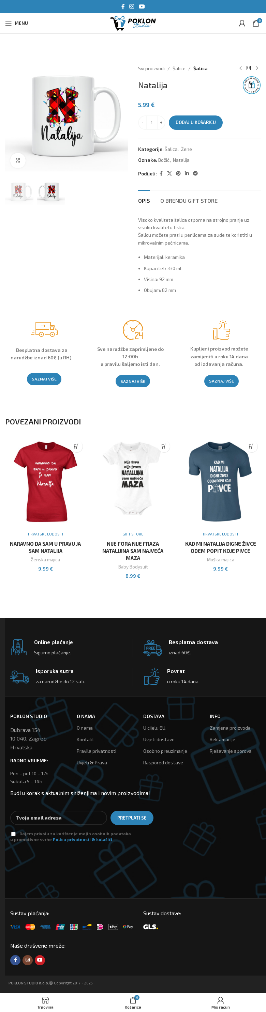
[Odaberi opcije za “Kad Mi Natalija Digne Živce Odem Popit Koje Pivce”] (251, 446)
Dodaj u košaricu (196, 122)
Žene (186, 149)
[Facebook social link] (123, 6)
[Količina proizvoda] (152, 122)
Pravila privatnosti (96, 751)
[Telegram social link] (195, 173)
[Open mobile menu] (16, 23)
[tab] (144, 199)
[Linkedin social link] (187, 173)
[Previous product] (240, 68)
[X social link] (169, 173)
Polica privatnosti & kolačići (82, 839)
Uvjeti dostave (159, 739)
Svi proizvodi (151, 68)
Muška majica (220, 559)
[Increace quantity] (161, 122)
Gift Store (132, 534)
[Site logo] (133, 22)
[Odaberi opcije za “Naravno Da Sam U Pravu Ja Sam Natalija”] (77, 446)
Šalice (179, 68)
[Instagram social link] (131, 6)
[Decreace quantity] (142, 122)
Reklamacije (222, 739)
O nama (85, 728)
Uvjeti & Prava (92, 762)
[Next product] (257, 68)
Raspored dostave (163, 762)
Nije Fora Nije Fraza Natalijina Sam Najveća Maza (132, 551)
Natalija (181, 160)
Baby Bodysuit (133, 567)
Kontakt (85, 739)
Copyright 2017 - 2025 (51, 983)
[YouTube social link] (141, 6)
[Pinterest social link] (178, 173)
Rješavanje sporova (231, 751)
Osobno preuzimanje (165, 751)
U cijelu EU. (154, 728)
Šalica (200, 68)
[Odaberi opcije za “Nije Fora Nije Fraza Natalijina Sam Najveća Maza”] (164, 446)
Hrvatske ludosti (45, 534)
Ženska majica (45, 559)
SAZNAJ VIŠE (44, 378)
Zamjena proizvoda (230, 728)
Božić (163, 160)
